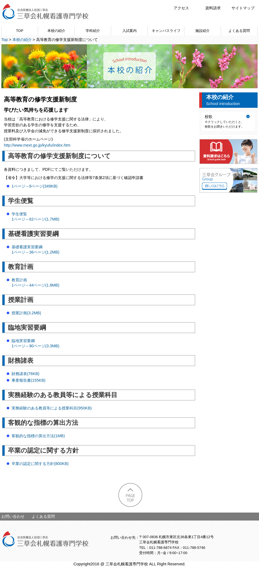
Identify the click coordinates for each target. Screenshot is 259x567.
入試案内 (129, 31)
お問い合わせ (13, 516)
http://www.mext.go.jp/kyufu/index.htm (37, 145)
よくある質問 (239, 31)
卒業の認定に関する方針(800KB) (40, 463)
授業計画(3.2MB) (26, 313)
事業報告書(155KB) (28, 380)
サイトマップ (243, 8)
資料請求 (213, 8)
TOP (19, 31)
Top (4, 39)
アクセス (181, 8)
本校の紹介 (56, 31)
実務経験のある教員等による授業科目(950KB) (52, 408)
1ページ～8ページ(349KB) (35, 186)
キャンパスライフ (166, 31)
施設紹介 (202, 31)
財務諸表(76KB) (25, 373)
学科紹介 (93, 31)
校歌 (208, 116)
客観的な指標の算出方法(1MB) (38, 436)
